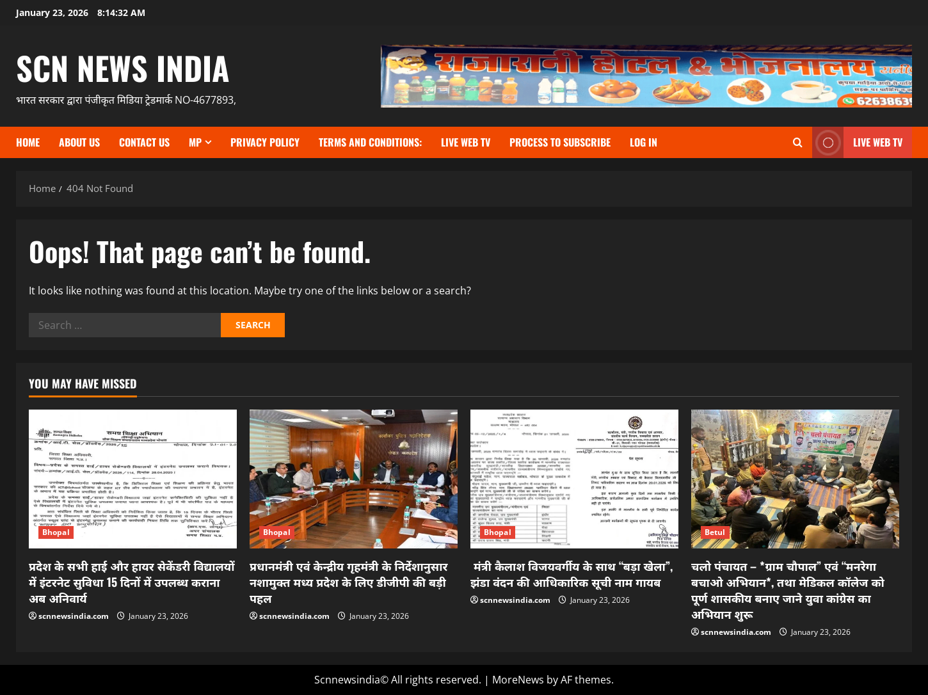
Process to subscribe (560, 142)
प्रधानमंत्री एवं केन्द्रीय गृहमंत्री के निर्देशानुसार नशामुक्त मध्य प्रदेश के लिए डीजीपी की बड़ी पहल (348, 581)
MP (195, 142)
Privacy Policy (265, 142)
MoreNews (518, 680)
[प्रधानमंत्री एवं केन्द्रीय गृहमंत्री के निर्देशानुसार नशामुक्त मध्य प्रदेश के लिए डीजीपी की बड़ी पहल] (354, 479)
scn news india (123, 67)
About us (79, 142)
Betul (715, 532)
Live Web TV (465, 142)
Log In (643, 142)
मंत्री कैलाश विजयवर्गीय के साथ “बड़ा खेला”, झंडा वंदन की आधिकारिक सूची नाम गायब (571, 573)
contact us (144, 142)
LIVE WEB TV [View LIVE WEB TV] (857, 142)
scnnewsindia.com (73, 616)
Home (28, 142)
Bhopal (56, 532)
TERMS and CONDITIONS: (370, 142)
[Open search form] (798, 142)
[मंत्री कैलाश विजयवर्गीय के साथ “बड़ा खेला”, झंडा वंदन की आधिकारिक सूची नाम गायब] (574, 479)
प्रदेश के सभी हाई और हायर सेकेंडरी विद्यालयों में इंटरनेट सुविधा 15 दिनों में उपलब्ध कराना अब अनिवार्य (132, 581)
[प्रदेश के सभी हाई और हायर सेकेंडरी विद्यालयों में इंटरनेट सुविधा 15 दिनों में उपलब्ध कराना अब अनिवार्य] (133, 479)
